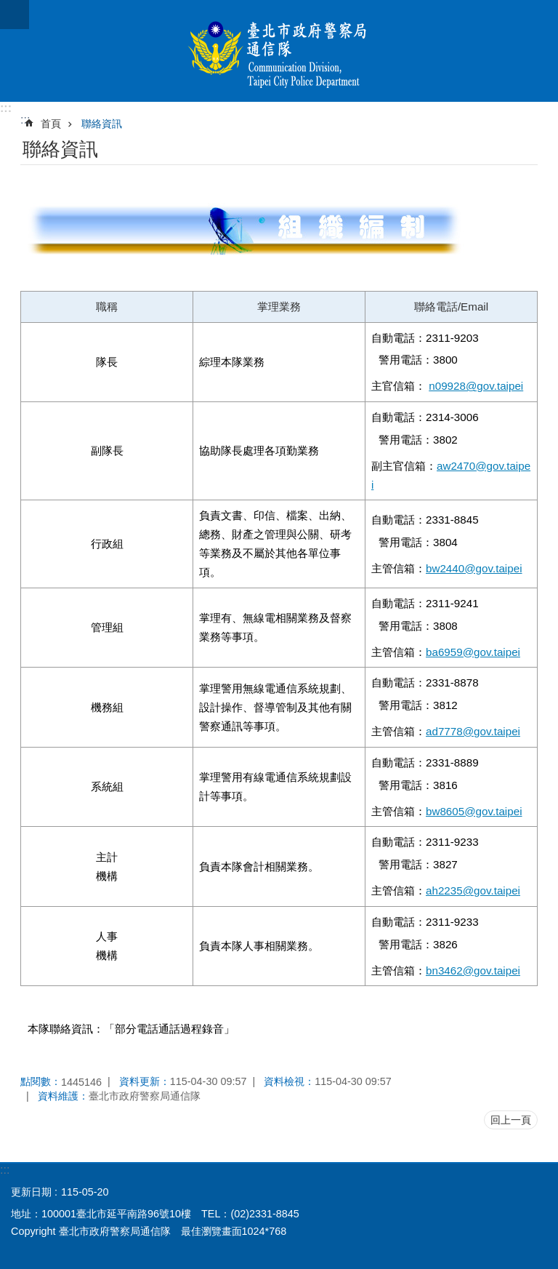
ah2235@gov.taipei (473, 890)
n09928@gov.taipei (476, 386)
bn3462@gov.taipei (473, 970)
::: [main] (25, 119)
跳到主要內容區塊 (7, 7)
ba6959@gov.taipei (473, 652)
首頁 (51, 123)
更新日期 (31, 1192)
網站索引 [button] (14, 14)
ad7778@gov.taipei (473, 731)
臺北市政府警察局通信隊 (279, 51)
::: (6, 108)
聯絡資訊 (101, 123)
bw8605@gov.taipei (474, 811)
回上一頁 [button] (510, 1120)
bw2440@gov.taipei (474, 568)
